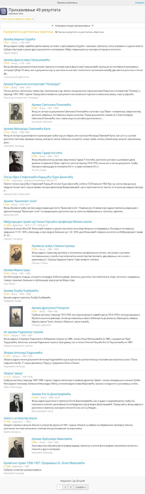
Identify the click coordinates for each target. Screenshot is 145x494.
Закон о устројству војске (20, 418)
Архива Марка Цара (17, 270)
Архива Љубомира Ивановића (52, 439)
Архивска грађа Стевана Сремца (53, 246)
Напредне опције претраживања (72, 25)
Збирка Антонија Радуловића (23, 353)
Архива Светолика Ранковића (51, 104)
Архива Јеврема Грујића (19, 39)
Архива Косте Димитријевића (51, 394)
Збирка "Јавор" (13, 373)
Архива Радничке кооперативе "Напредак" (32, 84)
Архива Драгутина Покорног (51, 308)
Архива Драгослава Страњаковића (27, 60)
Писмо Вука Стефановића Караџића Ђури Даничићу (38, 177)
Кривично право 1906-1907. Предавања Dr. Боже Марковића (44, 463)
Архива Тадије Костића (47, 153)
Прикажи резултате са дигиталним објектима (79, 32)
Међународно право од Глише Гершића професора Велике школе (48, 222)
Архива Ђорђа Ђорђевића (21, 290)
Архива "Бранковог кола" (20, 201)
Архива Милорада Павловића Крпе (27, 129)
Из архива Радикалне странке (23, 332)
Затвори (139, 2)
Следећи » (81, 487)
